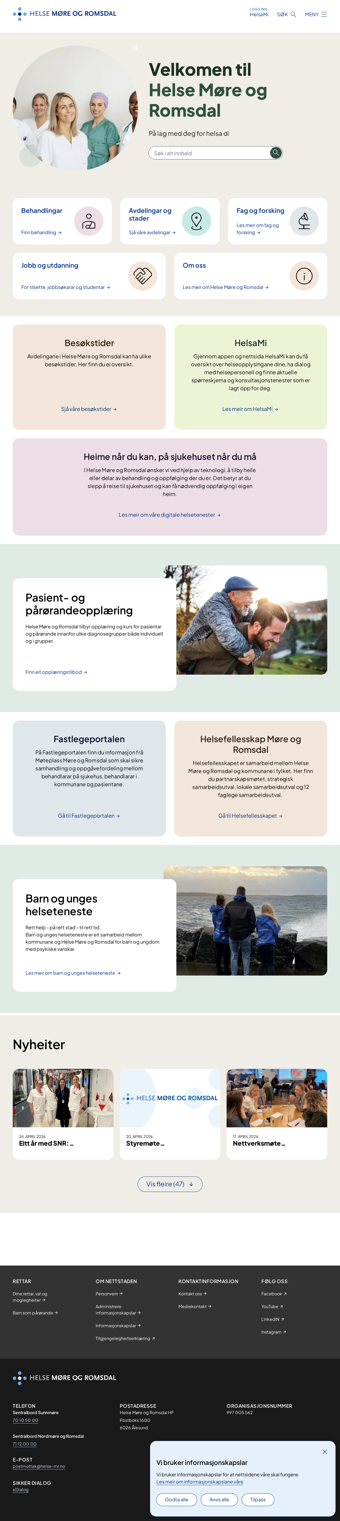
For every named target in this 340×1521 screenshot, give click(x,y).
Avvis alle (219, 1499)
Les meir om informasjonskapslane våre (199, 1481)
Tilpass (258, 1499)
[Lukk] (325, 1451)
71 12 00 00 (25, 1444)
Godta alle (176, 1499)
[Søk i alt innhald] (276, 153)
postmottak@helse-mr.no (39, 1466)
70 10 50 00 (25, 1420)
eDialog (21, 1489)
